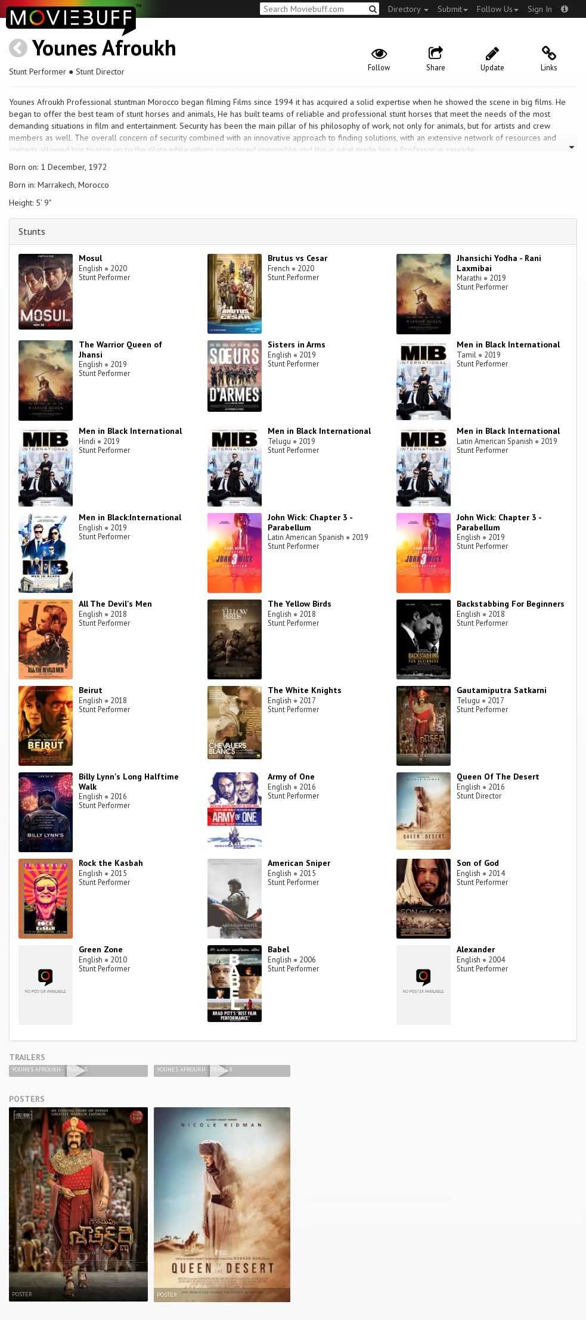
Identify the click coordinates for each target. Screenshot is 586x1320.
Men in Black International (508, 344)
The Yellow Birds (299, 603)
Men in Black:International (130, 517)
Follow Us (498, 9)
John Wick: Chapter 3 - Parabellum (310, 522)
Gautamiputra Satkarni (502, 690)
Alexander (476, 949)
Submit (453, 9)
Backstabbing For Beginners (511, 603)
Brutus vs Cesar (297, 258)
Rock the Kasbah (111, 863)
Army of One (291, 776)
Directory (408, 9)
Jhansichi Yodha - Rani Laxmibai (499, 263)
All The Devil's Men (115, 603)
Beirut (91, 690)
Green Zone (101, 949)
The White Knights (305, 690)
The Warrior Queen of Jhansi (120, 349)
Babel (278, 949)
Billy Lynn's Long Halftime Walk (129, 781)
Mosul (90, 258)
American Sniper (299, 863)
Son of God (478, 863)
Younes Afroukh (104, 47)
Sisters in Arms (296, 344)
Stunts (31, 231)
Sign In (540, 9)
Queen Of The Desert (498, 776)
